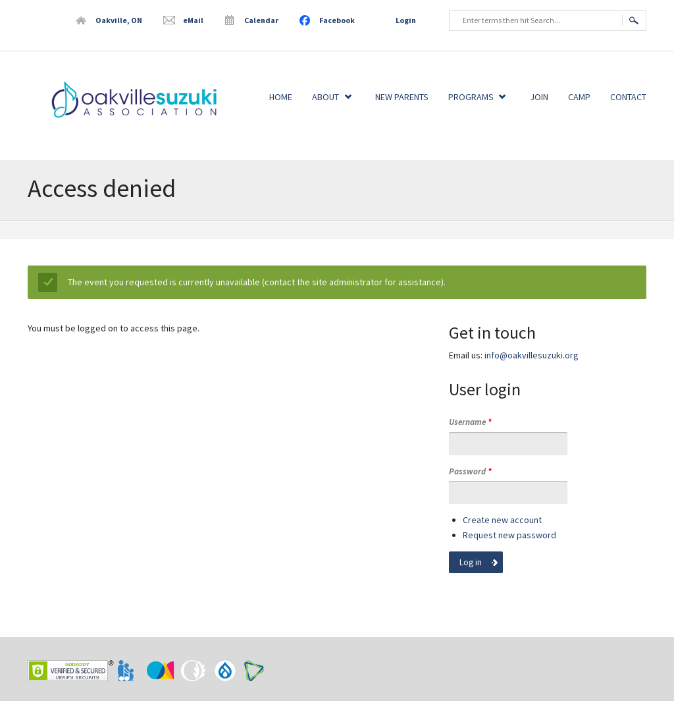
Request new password (509, 535)
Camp (579, 97)
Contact (628, 97)
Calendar (261, 20)
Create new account (502, 520)
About (325, 97)
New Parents (401, 97)
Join (539, 97)
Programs (471, 97)
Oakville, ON (118, 20)
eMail (193, 20)
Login (406, 20)
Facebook (337, 20)
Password (470, 471)
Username (470, 422)
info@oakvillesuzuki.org (531, 355)
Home (280, 97)
